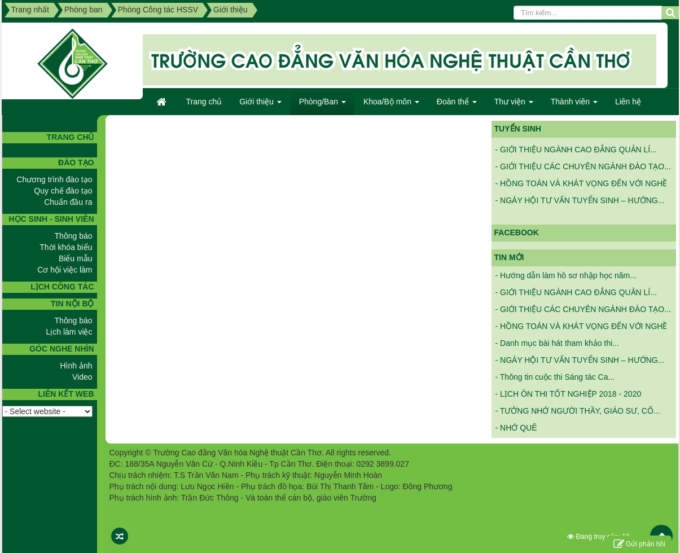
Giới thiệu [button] (260, 105)
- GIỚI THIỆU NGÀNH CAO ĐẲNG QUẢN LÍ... (576, 151)
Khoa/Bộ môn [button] (391, 105)
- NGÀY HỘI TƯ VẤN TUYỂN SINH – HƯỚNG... (580, 202)
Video (82, 376)
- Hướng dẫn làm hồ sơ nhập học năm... (566, 275)
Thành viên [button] (574, 105)
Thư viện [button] (513, 105)
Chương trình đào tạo (54, 179)
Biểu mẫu (76, 258)
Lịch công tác (62, 286)
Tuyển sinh (517, 128)
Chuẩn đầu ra (68, 202)
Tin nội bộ (72, 303)
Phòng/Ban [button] (322, 105)
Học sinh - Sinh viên (51, 218)
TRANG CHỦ (70, 137)
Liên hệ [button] (628, 101)
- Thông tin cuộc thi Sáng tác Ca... (555, 376)
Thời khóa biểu (66, 247)
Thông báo (74, 235)
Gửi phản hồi (639, 544)
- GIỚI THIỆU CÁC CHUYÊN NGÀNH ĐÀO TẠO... (583, 168)
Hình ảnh (76, 365)
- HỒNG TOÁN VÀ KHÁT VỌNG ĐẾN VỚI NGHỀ (581, 185)
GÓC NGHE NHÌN (61, 348)
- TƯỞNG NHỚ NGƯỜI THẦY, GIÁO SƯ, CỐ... (577, 410)
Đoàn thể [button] (457, 105)
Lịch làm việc (69, 331)
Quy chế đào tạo (63, 190)
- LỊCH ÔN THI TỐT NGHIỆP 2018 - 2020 (568, 393)
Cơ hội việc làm (64, 269)
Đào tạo (76, 162)
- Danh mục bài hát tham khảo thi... (557, 343)
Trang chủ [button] (204, 101)
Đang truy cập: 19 (598, 537)
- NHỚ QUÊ (516, 427)
